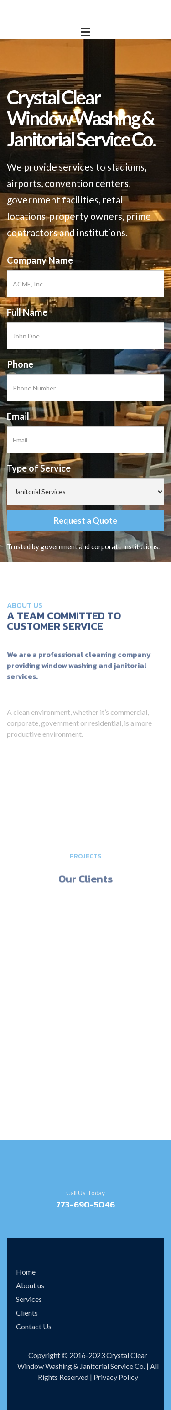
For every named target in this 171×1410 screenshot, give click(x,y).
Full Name (27, 312)
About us (30, 1285)
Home (26, 1271)
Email (18, 416)
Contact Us (34, 1326)
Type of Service (39, 468)
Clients (27, 1312)
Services (29, 1299)
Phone (20, 364)
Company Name (40, 260)
